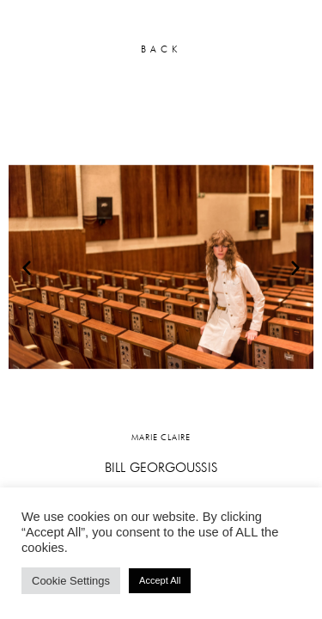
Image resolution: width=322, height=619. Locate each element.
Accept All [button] (159, 580)
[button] (26, 267)
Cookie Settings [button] (71, 580)
